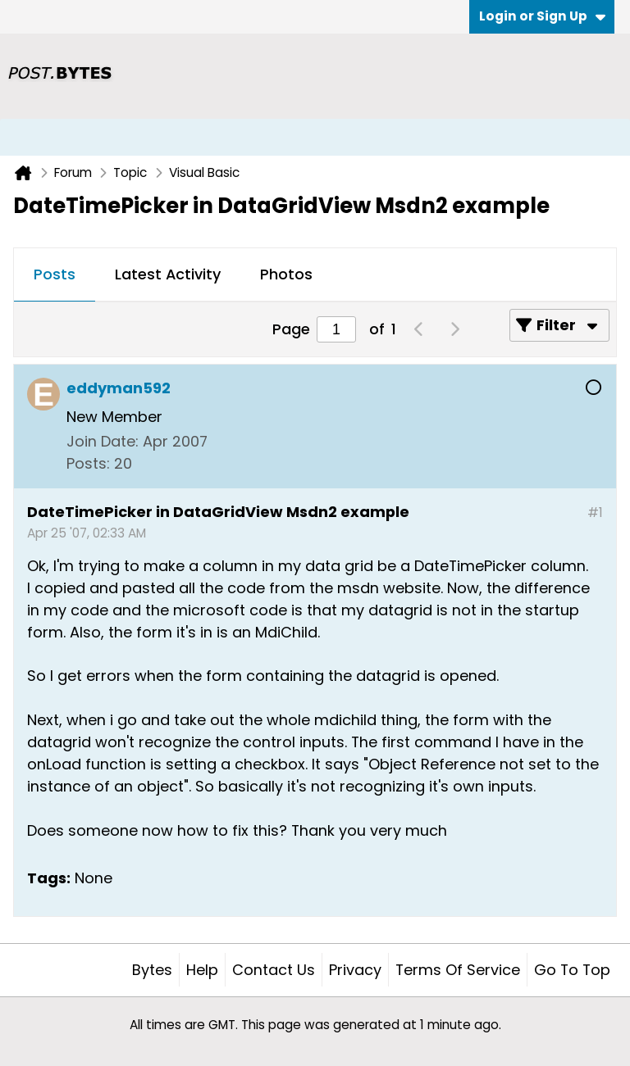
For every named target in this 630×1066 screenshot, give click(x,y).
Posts (54, 274)
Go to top (572, 969)
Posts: (88, 463)
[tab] (54, 275)
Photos (286, 274)
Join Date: (102, 441)
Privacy (355, 969)
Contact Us (273, 969)
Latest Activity (168, 274)
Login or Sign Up (542, 16)
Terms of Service (457, 969)
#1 (595, 512)
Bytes (152, 969)
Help (202, 969)
